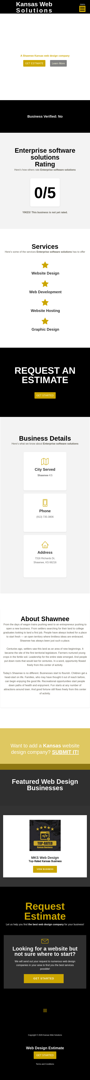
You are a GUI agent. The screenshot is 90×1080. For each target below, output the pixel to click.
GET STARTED (43, 978)
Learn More (58, 63)
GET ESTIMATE (34, 63)
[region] (45, 846)
